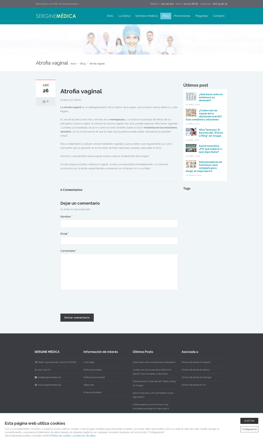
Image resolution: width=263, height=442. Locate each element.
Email (64, 233)
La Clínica (124, 15)
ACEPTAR (249, 421)
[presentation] (85, 302)
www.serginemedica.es (46, 385)
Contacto (219, 15)
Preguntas (201, 15)
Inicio (110, 15)
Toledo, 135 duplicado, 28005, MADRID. (54, 362)
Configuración (249, 429)
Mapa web (87, 385)
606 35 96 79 (220, 4)
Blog (166, 15)
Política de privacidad (92, 377)
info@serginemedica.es (46, 377)
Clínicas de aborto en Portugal (195, 377)
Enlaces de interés (91, 392)
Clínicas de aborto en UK (192, 385)
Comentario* (68, 250)
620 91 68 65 (190, 4)
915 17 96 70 (41, 369)
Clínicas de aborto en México (194, 369)
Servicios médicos (146, 15)
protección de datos (85, 435)
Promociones (182, 15)
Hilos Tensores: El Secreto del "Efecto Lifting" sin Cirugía (211, 132)
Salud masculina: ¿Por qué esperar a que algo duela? (210, 149)
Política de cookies (91, 369)
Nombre (66, 216)
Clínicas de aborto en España (194, 362)
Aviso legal (87, 362)
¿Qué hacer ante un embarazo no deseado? (211, 97)
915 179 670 (167, 4)
